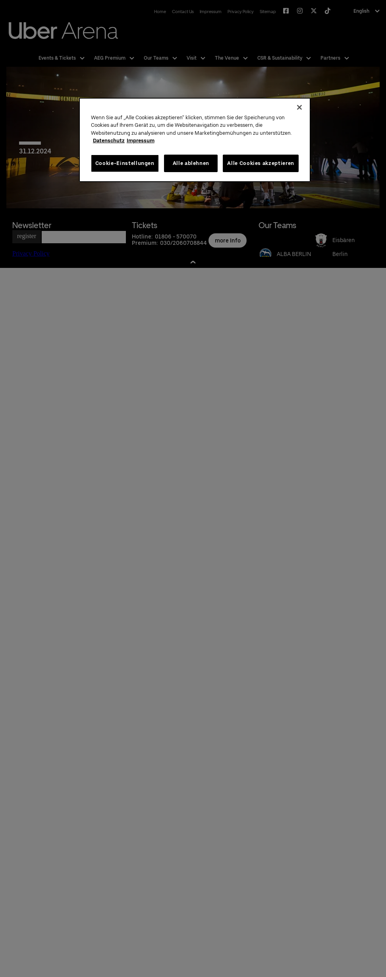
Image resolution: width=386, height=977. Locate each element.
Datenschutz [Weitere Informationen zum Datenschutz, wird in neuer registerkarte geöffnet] (109, 140)
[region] (195, 140)
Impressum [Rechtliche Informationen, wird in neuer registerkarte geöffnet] (140, 140)
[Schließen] (299, 107)
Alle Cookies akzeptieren (260, 163)
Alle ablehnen (191, 163)
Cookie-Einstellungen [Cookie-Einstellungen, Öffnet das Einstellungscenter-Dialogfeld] (124, 163)
